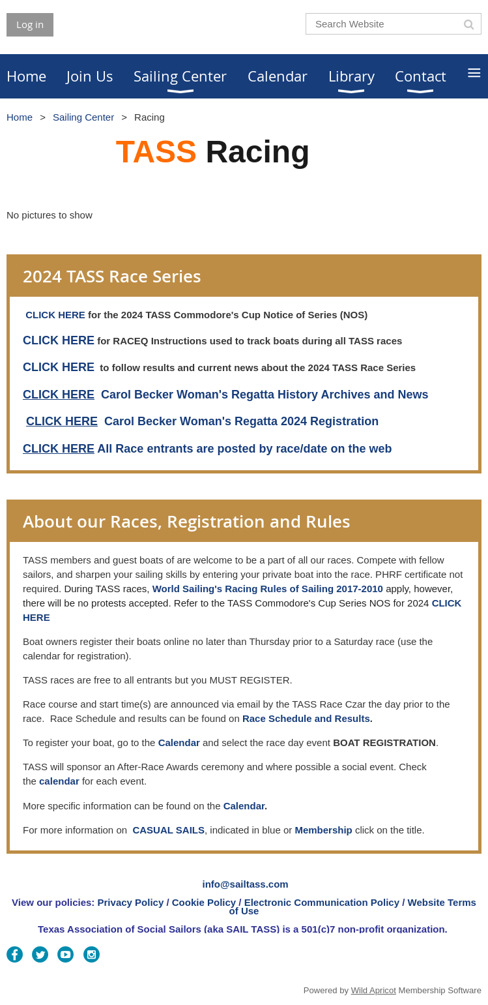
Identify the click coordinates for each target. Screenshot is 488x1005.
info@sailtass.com (246, 884)
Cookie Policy (204, 902)
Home (20, 117)
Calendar (244, 805)
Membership (323, 829)
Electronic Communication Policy (321, 902)
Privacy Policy (131, 902)
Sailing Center (83, 117)
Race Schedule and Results (306, 718)
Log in (30, 24)
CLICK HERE (55, 314)
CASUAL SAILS (168, 829)
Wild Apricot (373, 990)
